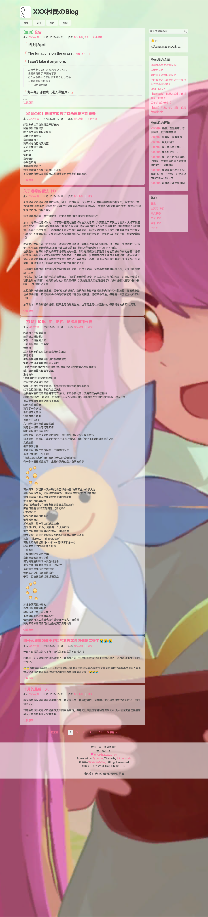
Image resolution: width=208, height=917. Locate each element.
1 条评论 (92, 118)
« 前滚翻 (53, 732)
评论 (90, 196)
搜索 (185, 31)
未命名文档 (157, 70)
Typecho (97, 758)
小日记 (154, 228)
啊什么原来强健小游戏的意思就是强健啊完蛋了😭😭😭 (67, 641)
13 (117, 773)
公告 (32, 32)
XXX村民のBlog (55, 12)
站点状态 (156, 213)
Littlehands (124, 758)
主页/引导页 (157, 208)
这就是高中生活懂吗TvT (164, 65)
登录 (153, 203)
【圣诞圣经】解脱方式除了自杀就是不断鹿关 (59, 114)
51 (100, 732)
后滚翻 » (112, 732)
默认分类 (78, 37)
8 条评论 (97, 37)
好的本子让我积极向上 (163, 75)
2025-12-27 (158, 88)
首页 (26, 22)
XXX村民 (34, 37)
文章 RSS (156, 218)
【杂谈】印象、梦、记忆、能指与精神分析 (57, 322)
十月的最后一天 (36, 689)
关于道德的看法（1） (40, 191)
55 (111, 773)
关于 (39, 22)
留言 (52, 22)
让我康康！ (29, 102)
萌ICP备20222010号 (105, 754)
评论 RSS (156, 223)
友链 (65, 22)
